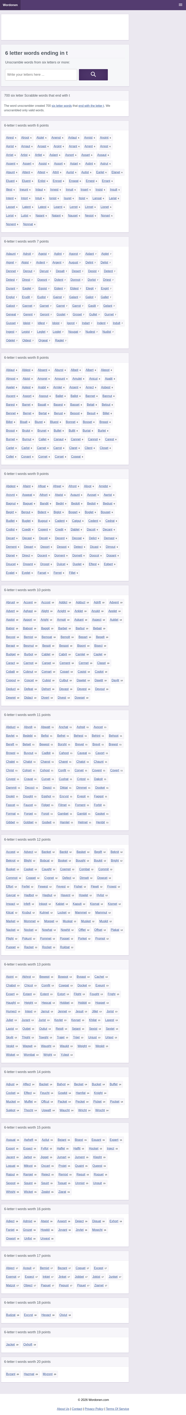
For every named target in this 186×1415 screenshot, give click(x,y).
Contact (77, 1408)
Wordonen (10, 5)
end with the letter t (91, 105)
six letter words (62, 105)
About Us (63, 1408)
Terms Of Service (117, 1408)
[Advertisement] (70, 27)
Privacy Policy (94, 1408)
